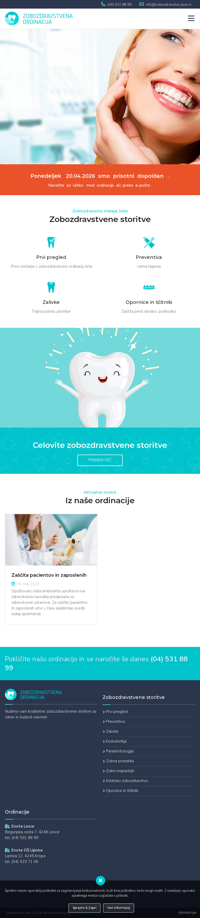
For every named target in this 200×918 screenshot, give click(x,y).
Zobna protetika (120, 761)
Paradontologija (120, 751)
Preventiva (115, 721)
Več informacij (118, 908)
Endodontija (116, 741)
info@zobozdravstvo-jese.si (168, 4)
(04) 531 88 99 (120, 4)
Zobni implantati (120, 770)
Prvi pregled (117, 711)
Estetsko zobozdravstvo (127, 780)
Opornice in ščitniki (122, 790)
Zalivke (112, 731)
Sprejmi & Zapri (84, 908)
